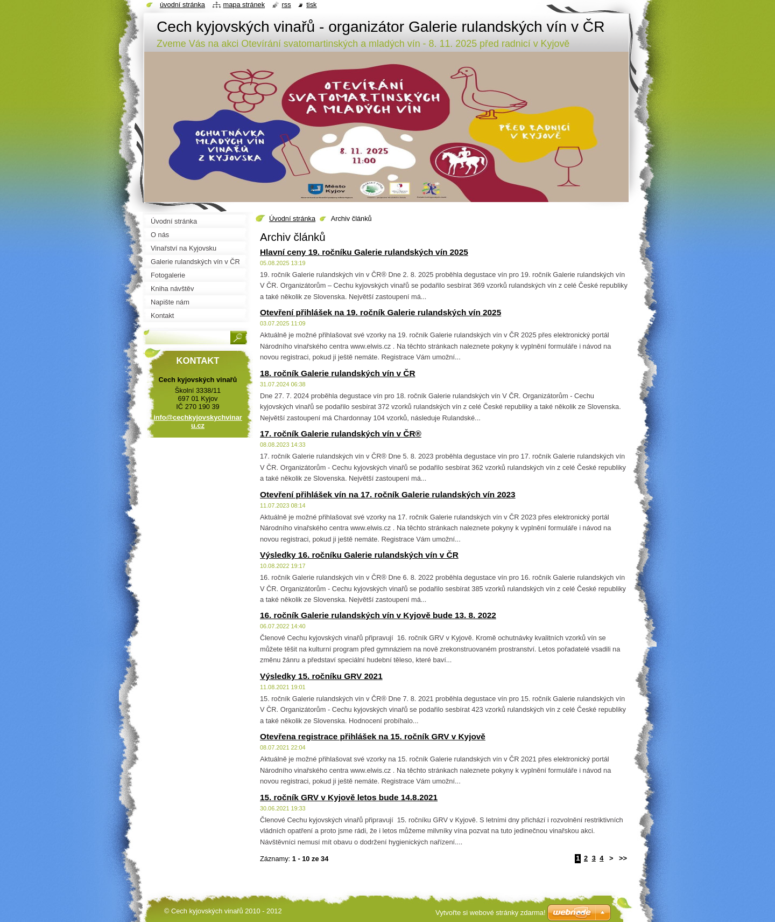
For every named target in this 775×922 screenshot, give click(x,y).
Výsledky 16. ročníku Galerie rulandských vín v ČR (359, 554)
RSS (286, 5)
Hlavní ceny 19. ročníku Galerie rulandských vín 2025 (364, 252)
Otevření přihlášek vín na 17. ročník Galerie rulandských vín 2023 (388, 494)
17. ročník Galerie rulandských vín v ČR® (340, 433)
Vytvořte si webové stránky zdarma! (490, 913)
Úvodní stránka (292, 218)
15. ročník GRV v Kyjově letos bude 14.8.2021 (349, 797)
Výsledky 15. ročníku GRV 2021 (321, 676)
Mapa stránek (244, 5)
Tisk (311, 5)
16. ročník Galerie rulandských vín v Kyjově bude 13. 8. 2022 (378, 615)
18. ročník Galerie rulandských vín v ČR (337, 373)
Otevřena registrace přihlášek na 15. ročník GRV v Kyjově (372, 736)
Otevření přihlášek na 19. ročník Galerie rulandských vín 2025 (380, 312)
